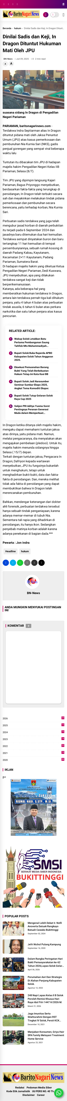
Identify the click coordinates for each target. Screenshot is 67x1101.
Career (41, 1095)
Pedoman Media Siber (39, 1087)
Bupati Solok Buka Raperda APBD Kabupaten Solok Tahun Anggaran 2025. (33, 356)
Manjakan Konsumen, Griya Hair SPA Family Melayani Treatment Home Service (46, 1035)
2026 (33, 718)
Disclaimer (29, 1095)
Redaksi (19, 1087)
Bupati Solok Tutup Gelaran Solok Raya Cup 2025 (33, 397)
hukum (17, 28)
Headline (10, 551)
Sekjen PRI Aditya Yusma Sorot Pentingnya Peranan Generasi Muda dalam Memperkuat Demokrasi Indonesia (32, 410)
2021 (33, 753)
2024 (33, 732)
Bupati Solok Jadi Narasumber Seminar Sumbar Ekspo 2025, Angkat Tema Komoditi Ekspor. (31, 385)
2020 (33, 760)
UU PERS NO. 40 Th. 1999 (46, 1091)
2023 (33, 739)
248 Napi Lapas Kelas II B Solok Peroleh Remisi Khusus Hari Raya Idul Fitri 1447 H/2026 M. (45, 999)
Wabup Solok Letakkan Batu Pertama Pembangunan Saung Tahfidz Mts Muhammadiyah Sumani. (31, 342)
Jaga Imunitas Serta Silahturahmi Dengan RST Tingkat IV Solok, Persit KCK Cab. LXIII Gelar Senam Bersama (43, 1017)
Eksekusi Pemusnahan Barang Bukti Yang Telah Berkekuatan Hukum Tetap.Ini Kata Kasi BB (31, 371)
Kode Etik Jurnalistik (18, 1091)
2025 (33, 725)
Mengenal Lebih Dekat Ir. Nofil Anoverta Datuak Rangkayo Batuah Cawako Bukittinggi (45, 926)
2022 (33, 746)
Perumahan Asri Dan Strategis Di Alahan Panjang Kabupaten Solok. (45, 980)
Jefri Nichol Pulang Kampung (44, 944)
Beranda (7, 28)
